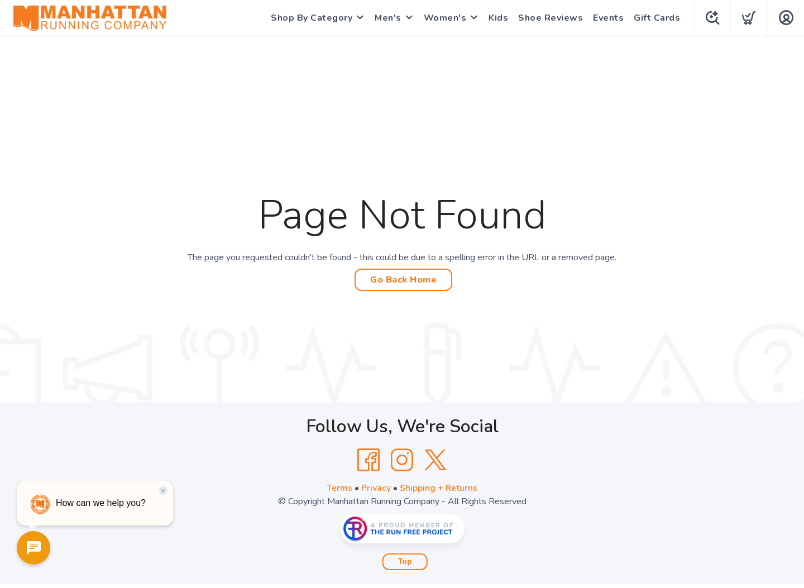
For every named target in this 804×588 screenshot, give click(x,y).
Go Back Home (403, 280)
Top (405, 562)
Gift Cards (655, 18)
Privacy (376, 488)
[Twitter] (435, 460)
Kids (496, 18)
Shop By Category (310, 18)
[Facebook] (368, 460)
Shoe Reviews (548, 18)
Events (606, 18)
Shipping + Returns (439, 488)
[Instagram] (402, 460)
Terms (339, 488)
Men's (386, 18)
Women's (443, 18)
